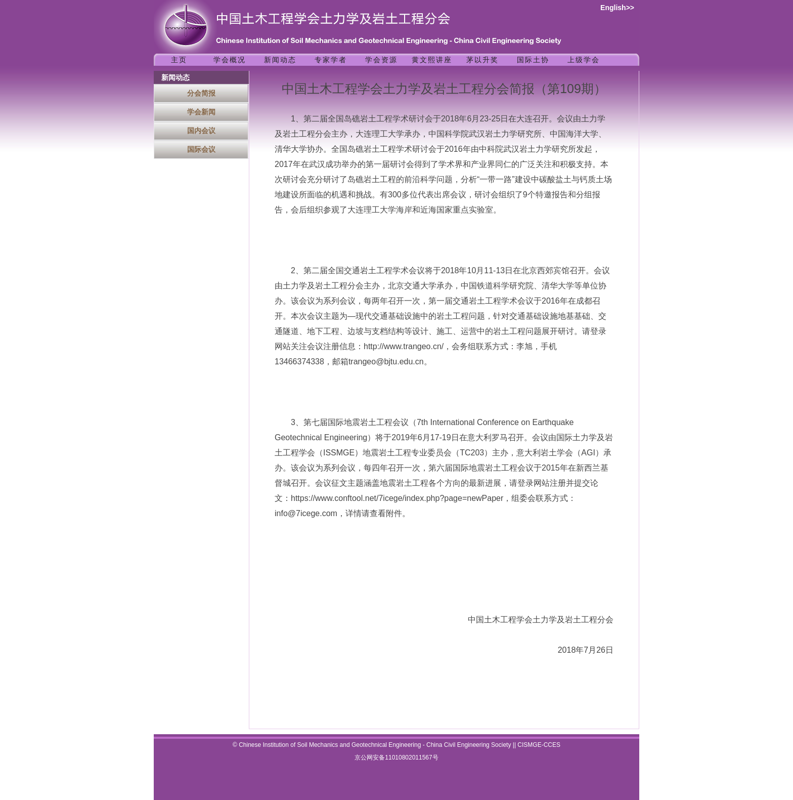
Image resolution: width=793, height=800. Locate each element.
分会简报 (201, 93)
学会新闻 (201, 112)
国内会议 (201, 131)
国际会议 (201, 149)
